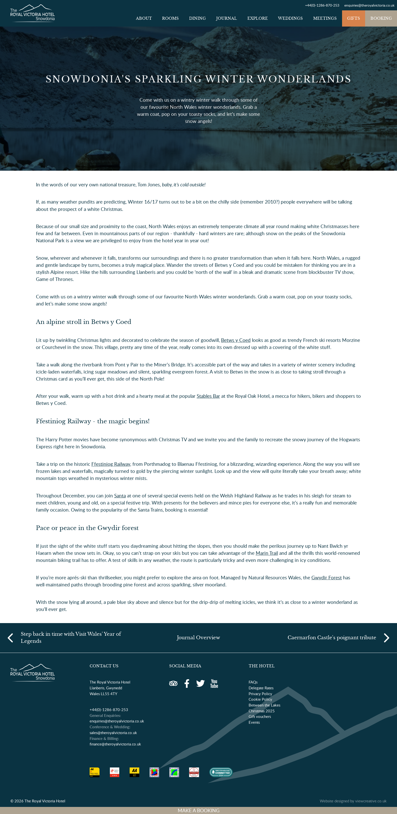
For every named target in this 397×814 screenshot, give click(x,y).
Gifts (353, 18)
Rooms (170, 18)
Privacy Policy (260, 693)
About (144, 18)
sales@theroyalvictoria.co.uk (113, 732)
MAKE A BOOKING (199, 810)
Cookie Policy (260, 699)
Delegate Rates (261, 687)
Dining (197, 18)
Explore (257, 18)
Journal (226, 18)
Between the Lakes (264, 705)
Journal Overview (198, 638)
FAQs (253, 682)
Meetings (325, 18)
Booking (381, 18)
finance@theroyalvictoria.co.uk (115, 743)
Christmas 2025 (262, 710)
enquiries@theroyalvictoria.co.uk (369, 5)
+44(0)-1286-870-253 (322, 5)
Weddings (290, 18)
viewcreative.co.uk (371, 800)
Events (254, 722)
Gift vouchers (260, 716)
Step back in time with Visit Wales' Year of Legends (71, 637)
